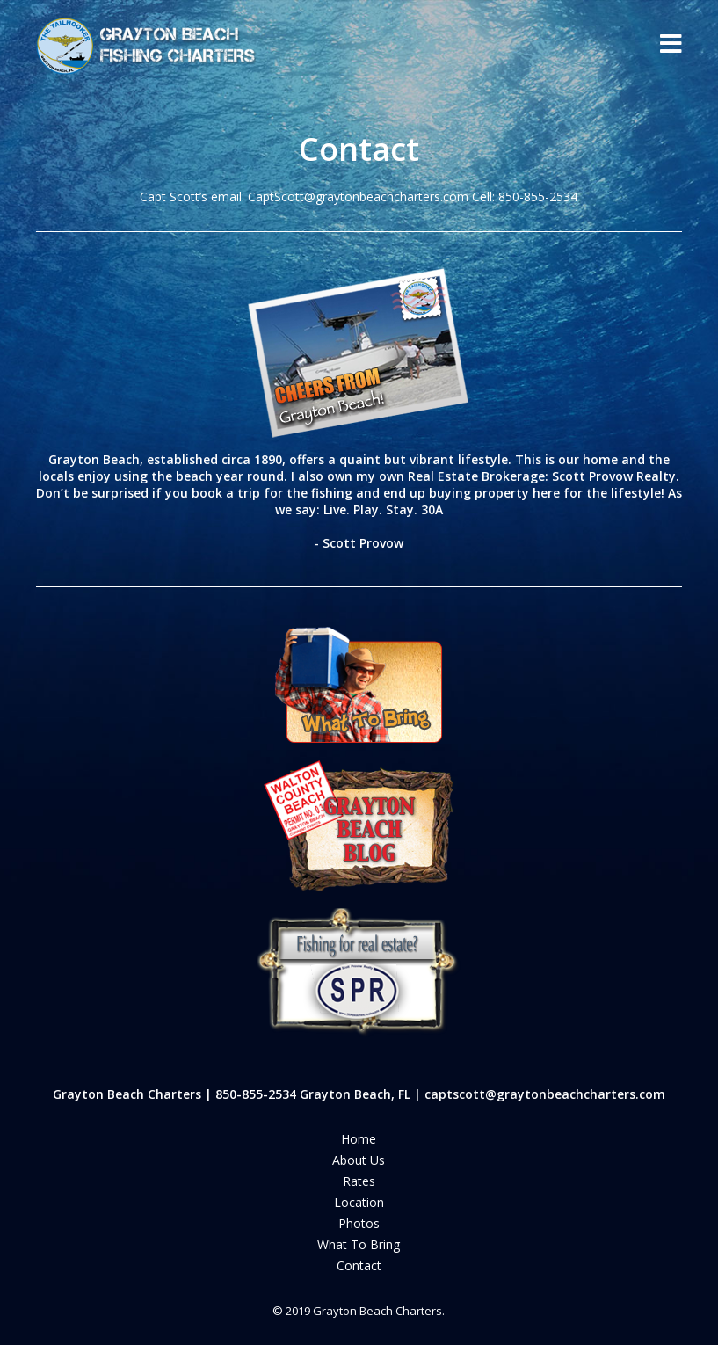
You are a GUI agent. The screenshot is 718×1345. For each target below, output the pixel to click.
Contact (359, 1265)
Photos (359, 1223)
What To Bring (358, 1244)
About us (358, 1160)
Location (359, 1202)
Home (358, 1139)
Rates (359, 1181)
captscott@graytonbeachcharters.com (544, 1094)
